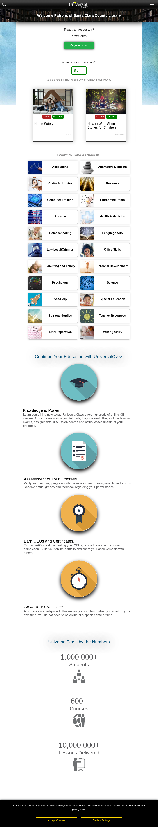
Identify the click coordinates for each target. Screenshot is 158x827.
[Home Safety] (53, 121)
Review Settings (101, 820)
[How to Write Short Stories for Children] (106, 121)
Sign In (78, 70)
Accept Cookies (56, 820)
